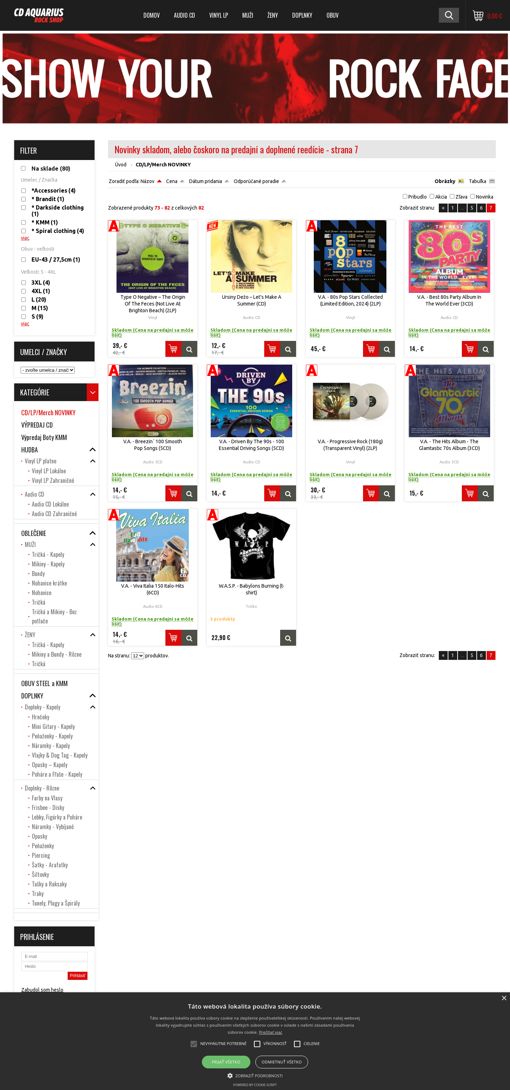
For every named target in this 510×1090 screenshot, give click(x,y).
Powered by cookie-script (255, 1085)
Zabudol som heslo (42, 990)
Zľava (461, 197)
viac (25, 238)
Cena (171, 181)
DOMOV (151, 15)
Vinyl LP (218, 15)
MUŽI (247, 15)
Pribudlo (417, 197)
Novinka (484, 197)
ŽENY (272, 15)
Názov (147, 181)
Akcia (441, 197)
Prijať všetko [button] (226, 1062)
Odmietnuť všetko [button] (282, 1062)
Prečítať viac (270, 1032)
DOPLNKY (302, 15)
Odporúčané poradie (256, 181)
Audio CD (184, 15)
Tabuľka (477, 181)
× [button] (503, 998)
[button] (255, 1075)
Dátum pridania (205, 181)
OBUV (333, 15)
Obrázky (445, 181)
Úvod (120, 164)
